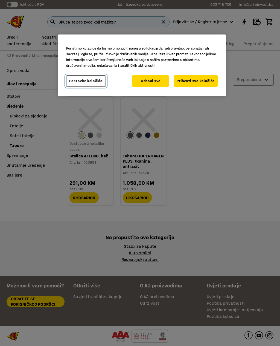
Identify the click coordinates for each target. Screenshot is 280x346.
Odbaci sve (151, 81)
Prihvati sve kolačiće (196, 81)
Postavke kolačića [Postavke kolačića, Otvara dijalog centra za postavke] (86, 81)
